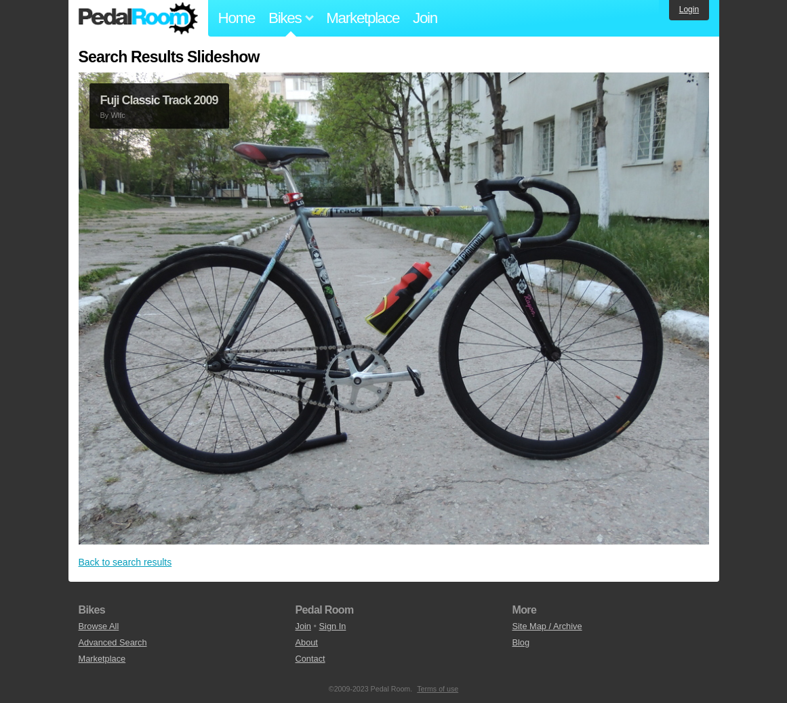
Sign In (332, 626)
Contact (310, 659)
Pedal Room (138, 18)
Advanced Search (113, 642)
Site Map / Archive (547, 626)
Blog (520, 642)
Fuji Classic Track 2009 (159, 100)
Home (237, 17)
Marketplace (362, 17)
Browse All (99, 626)
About (306, 642)
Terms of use (437, 689)
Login (689, 9)
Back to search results (125, 562)
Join (425, 17)
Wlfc (117, 115)
